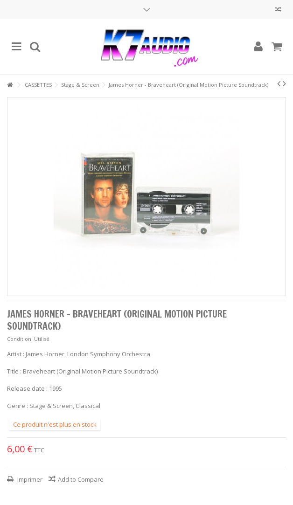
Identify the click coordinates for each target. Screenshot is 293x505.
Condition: (20, 338)
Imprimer (29, 479)
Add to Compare (81, 479)
